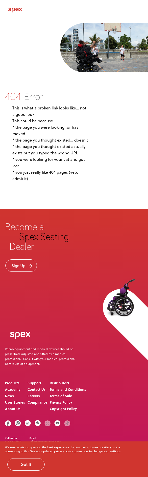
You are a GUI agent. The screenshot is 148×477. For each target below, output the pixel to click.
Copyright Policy (63, 408)
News (9, 395)
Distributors (59, 382)
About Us (13, 408)
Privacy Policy (61, 402)
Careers (33, 395)
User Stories (15, 402)
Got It (26, 464)
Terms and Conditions (68, 389)
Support (34, 382)
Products (12, 382)
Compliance (37, 402)
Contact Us (36, 389)
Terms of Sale (61, 395)
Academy (12, 389)
